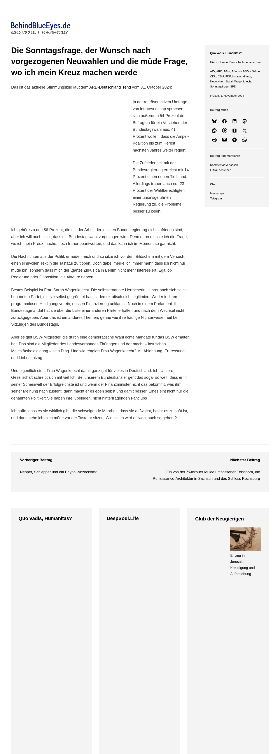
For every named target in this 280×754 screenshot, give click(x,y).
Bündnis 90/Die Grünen (246, 71)
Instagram (160, 678)
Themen (85, 653)
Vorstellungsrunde (35, 672)
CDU (213, 76)
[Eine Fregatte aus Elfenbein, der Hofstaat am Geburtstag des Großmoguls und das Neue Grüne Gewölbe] (122, 539)
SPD (233, 86)
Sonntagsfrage (219, 86)
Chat (214, 685)
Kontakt (216, 678)
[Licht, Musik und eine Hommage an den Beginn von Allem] (157, 539)
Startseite (28, 665)
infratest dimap (241, 76)
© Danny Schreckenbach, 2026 (55, 640)
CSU (221, 76)
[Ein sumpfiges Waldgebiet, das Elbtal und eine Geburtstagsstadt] (210, 539)
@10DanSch (163, 665)
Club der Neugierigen (219, 519)
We (172, 685)
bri (177, 685)
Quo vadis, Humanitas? (226, 53)
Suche (25, 685)
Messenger (217, 193)
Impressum (219, 665)
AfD (212, 71)
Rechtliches (221, 653)
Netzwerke (162, 653)
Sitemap (26, 678)
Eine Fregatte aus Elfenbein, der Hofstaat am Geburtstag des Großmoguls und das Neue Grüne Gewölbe (120, 573)
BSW (227, 71)
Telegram (216, 198)
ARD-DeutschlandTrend (110, 87)
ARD (219, 71)
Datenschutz (220, 672)
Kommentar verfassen (224, 165)
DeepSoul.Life (123, 518)
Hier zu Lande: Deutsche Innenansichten (236, 62)
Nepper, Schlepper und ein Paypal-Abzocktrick (58, 472)
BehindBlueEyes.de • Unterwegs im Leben (68, 633)
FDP (228, 76)
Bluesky (159, 672)
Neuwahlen (217, 81)
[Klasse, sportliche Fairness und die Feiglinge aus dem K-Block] (69, 539)
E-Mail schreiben (220, 170)
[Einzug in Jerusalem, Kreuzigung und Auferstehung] (245, 539)
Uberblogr (160, 685)
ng (181, 685)
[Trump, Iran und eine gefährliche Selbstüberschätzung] (34, 539)
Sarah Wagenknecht (239, 81)
